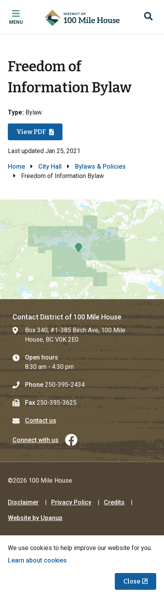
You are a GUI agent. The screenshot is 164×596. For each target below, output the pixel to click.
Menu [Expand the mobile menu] (16, 22)
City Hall (50, 166)
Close (132, 581)
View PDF (31, 132)
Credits (114, 502)
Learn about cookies (37, 560)
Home (16, 166)
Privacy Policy (71, 502)
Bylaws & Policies (100, 166)
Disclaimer (23, 502)
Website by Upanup (35, 518)
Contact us (40, 420)
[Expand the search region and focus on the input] (148, 17)
